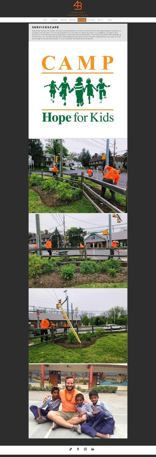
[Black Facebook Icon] (78, 449)
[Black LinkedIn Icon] (93, 449)
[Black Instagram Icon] (85, 449)
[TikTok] (71, 449)
